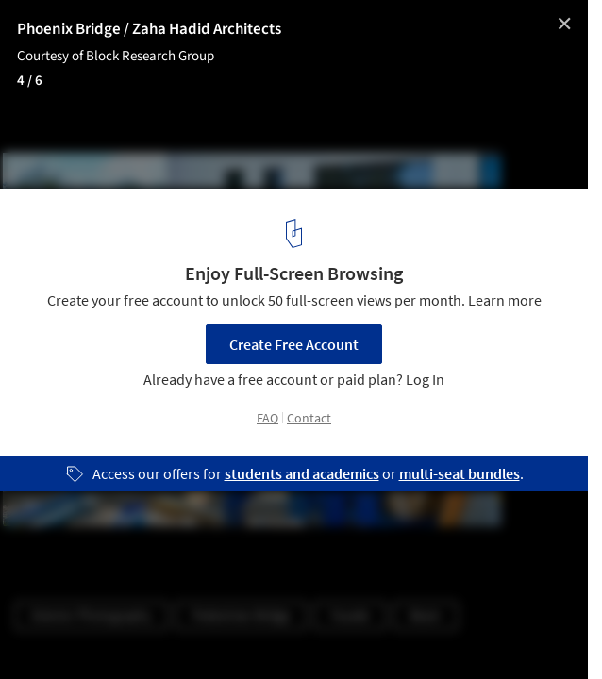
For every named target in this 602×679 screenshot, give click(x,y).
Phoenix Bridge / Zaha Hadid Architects (149, 29)
